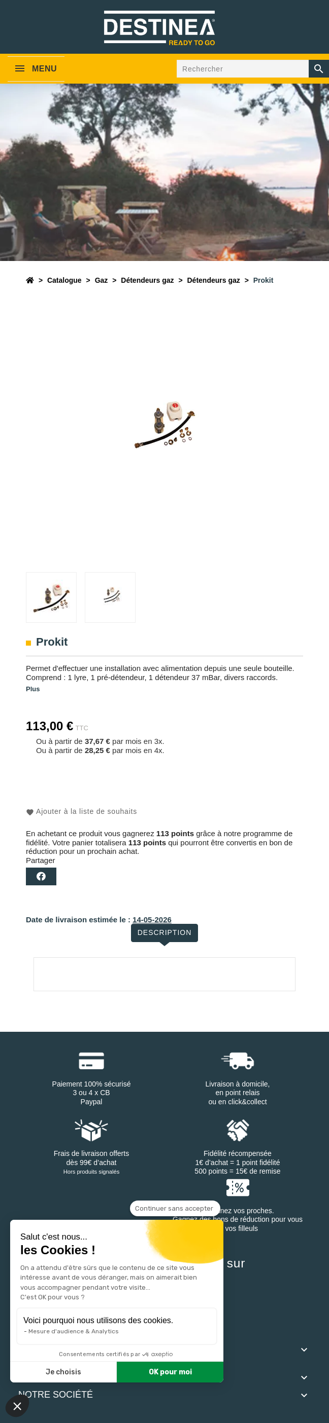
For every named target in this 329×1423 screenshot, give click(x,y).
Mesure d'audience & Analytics (73, 1331)
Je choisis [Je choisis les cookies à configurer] (63, 1372)
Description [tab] (165, 932)
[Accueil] (30, 280)
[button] (17, 1406)
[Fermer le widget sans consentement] (175, 1209)
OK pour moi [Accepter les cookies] (170, 1372)
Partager (41, 876)
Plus (33, 689)
